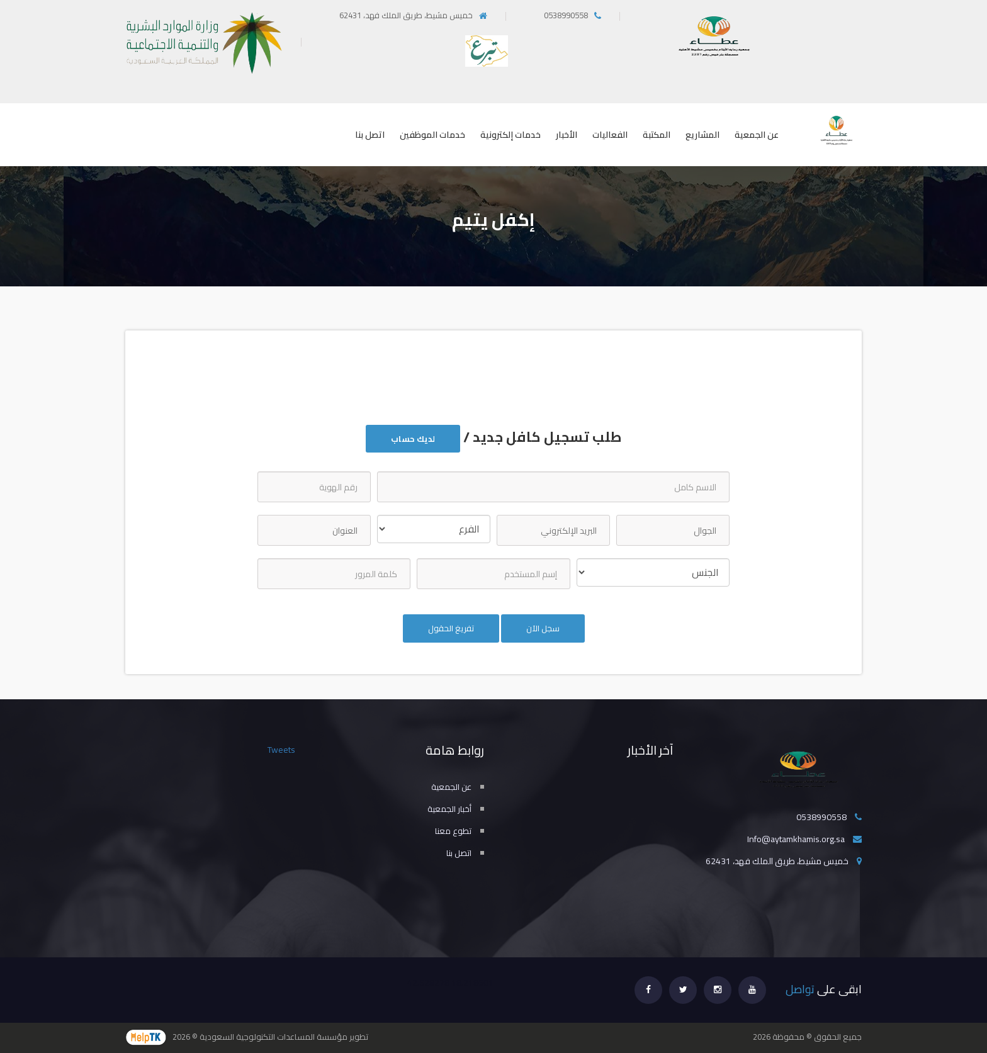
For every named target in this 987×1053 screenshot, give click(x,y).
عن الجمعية (757, 135)
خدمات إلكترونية (510, 135)
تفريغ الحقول (451, 628)
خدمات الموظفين (432, 135)
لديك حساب (413, 438)
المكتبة (656, 135)
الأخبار (566, 135)
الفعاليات (610, 135)
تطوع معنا (453, 830)
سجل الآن (543, 628)
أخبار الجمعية (449, 808)
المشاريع (702, 135)
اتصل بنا (370, 135)
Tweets (281, 749)
